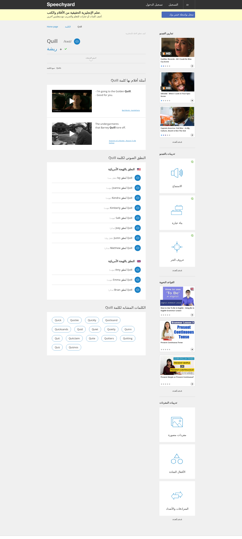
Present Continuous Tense (172, 342)
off (123, 127)
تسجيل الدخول (154, 4)
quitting (128, 338)
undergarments (109, 124)
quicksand (112, 320)
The (97, 124)
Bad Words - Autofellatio (131, 110)
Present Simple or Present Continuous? (177, 377)
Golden (120, 91)
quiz (57, 347)
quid (80, 329)
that (97, 127)
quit (57, 338)
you (110, 95)
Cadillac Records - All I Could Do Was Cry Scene (176, 60)
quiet (95, 329)
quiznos (74, 347)
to (109, 91)
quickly (92, 320)
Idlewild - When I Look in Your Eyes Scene (175, 94)
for (105, 95)
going (104, 91)
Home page (52, 26)
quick (58, 320)
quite (92, 338)
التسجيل (173, 4)
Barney (105, 127)
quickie (75, 320)
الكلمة (68, 26)
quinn (128, 329)
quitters (110, 338)
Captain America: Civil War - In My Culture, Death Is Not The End (175, 129)
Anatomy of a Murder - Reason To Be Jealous (122, 142)
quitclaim (74, 338)
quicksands (61, 329)
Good (100, 95)
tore (118, 127)
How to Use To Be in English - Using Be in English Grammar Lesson (177, 309)
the (113, 91)
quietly (112, 329)
